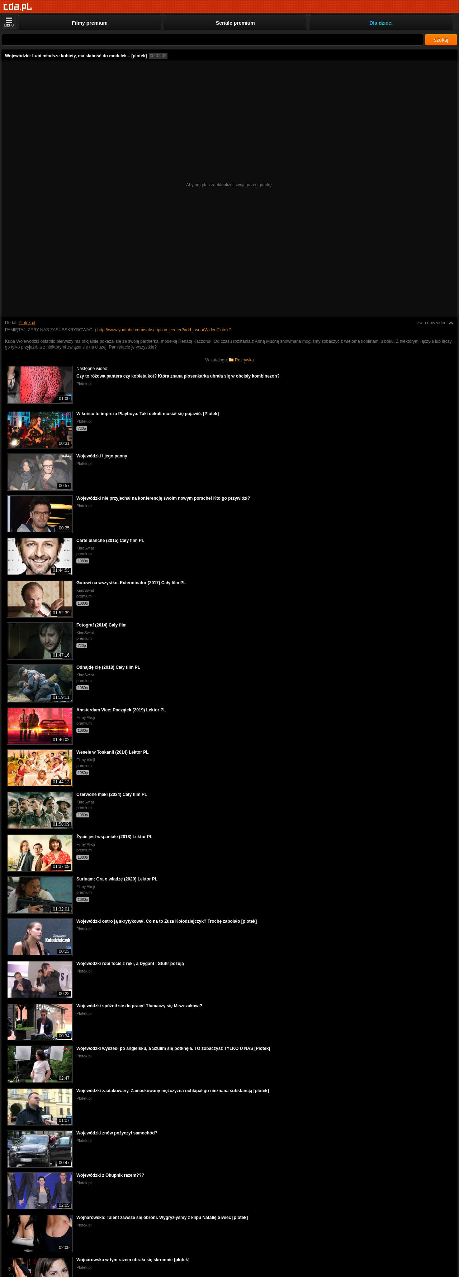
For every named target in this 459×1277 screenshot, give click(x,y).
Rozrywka (244, 360)
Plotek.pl (27, 322)
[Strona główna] (18, 7)
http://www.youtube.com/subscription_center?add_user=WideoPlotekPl (164, 329)
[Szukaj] (212, 39)
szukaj (441, 40)
